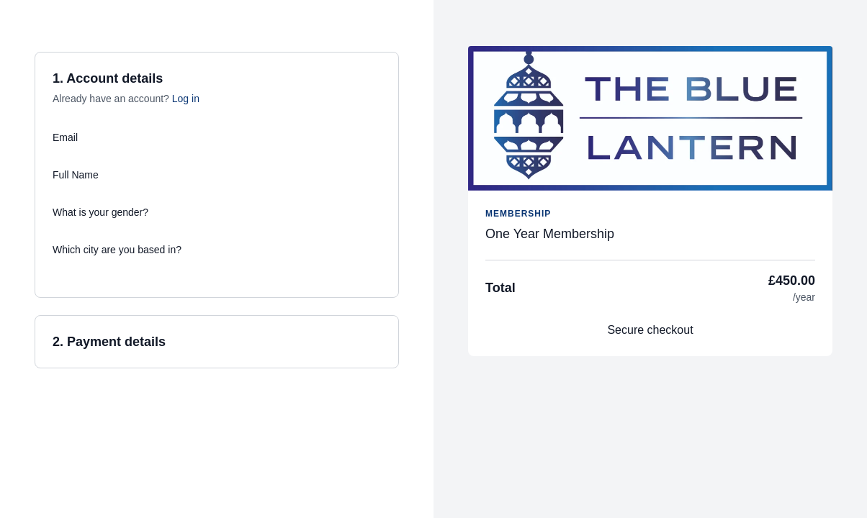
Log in (185, 98)
